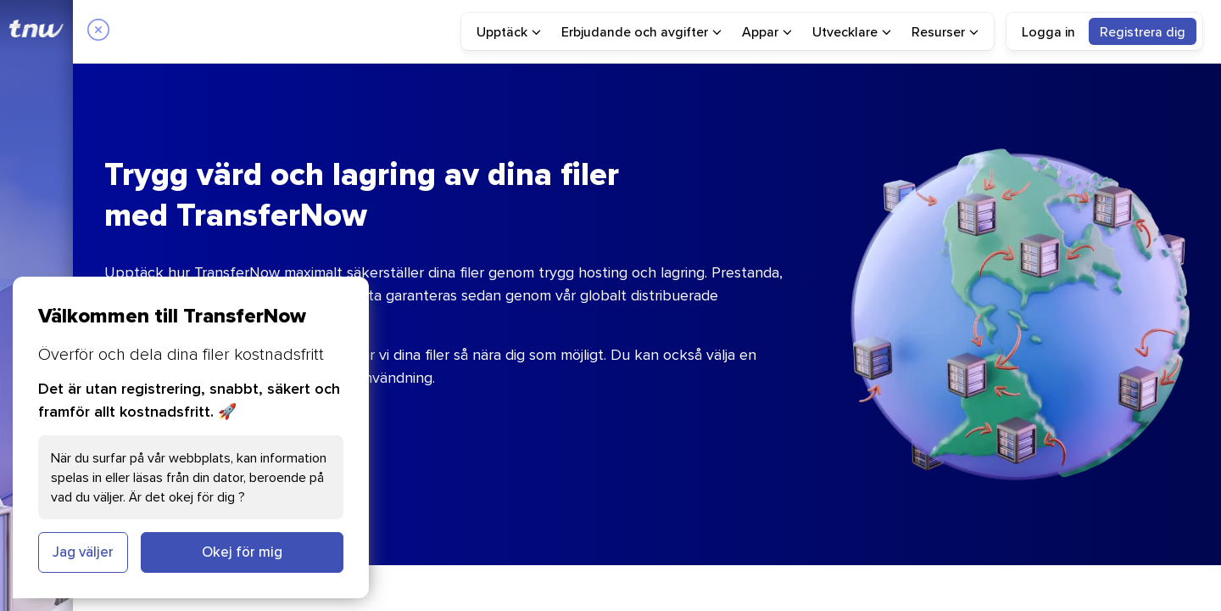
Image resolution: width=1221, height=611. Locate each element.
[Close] (98, 31)
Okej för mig (242, 551)
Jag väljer (83, 551)
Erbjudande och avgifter (641, 31)
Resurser (945, 31)
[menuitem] (508, 31)
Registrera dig (1142, 31)
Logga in (1048, 31)
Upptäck (509, 31)
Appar (767, 31)
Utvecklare (851, 31)
